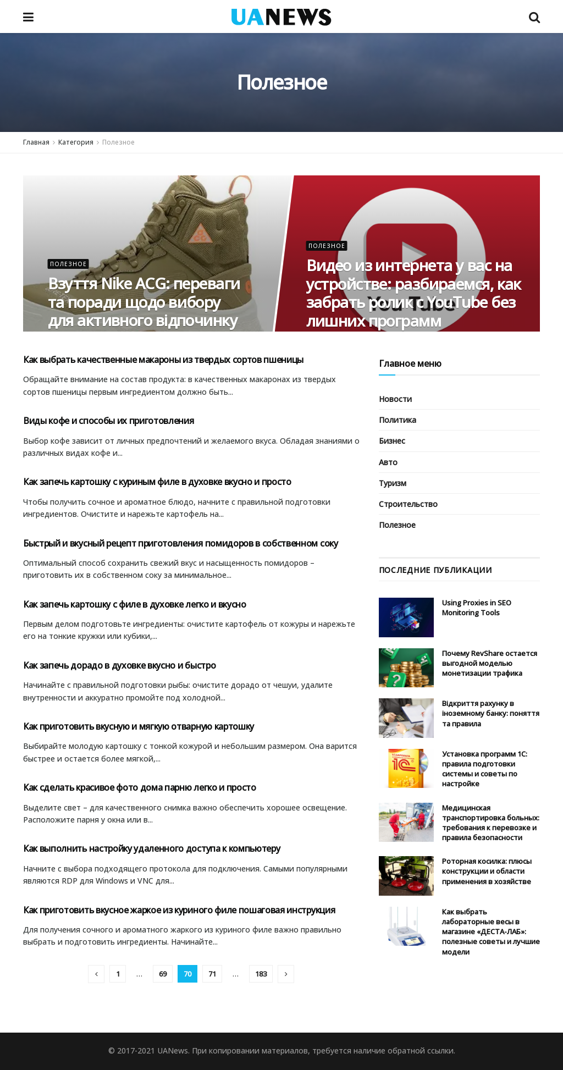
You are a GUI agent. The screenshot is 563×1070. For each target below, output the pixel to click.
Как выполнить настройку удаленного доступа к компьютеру (151, 848)
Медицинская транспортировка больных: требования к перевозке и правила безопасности (490, 823)
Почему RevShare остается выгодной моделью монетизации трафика (489, 663)
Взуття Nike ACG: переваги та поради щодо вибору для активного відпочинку (144, 301)
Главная (36, 142)
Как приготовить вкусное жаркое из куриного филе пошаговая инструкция (179, 910)
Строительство (408, 504)
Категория (75, 142)
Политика (397, 420)
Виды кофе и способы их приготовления (108, 421)
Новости (395, 399)
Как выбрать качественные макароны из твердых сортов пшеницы (163, 360)
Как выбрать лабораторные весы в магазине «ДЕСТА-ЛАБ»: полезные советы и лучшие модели (491, 932)
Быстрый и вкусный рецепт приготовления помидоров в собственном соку (180, 543)
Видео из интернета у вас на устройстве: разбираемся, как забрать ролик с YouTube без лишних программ (413, 293)
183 (261, 974)
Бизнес (392, 440)
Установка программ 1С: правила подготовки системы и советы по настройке (484, 769)
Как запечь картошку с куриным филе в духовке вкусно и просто (157, 482)
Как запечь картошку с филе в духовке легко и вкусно (134, 604)
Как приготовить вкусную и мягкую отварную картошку (138, 726)
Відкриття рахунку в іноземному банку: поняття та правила (490, 713)
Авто (388, 462)
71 (212, 974)
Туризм (392, 483)
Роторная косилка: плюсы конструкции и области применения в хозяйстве (487, 871)
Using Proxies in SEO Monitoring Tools (476, 607)
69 (163, 974)
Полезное (118, 142)
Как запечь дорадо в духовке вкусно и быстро (119, 665)
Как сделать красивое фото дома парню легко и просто (139, 787)
